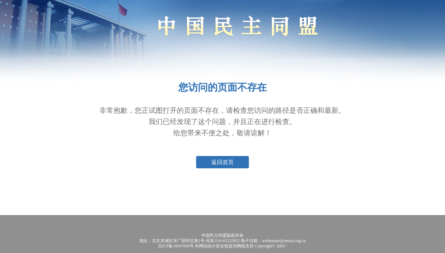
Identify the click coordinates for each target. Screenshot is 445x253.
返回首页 (222, 162)
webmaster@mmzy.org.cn (284, 240)
